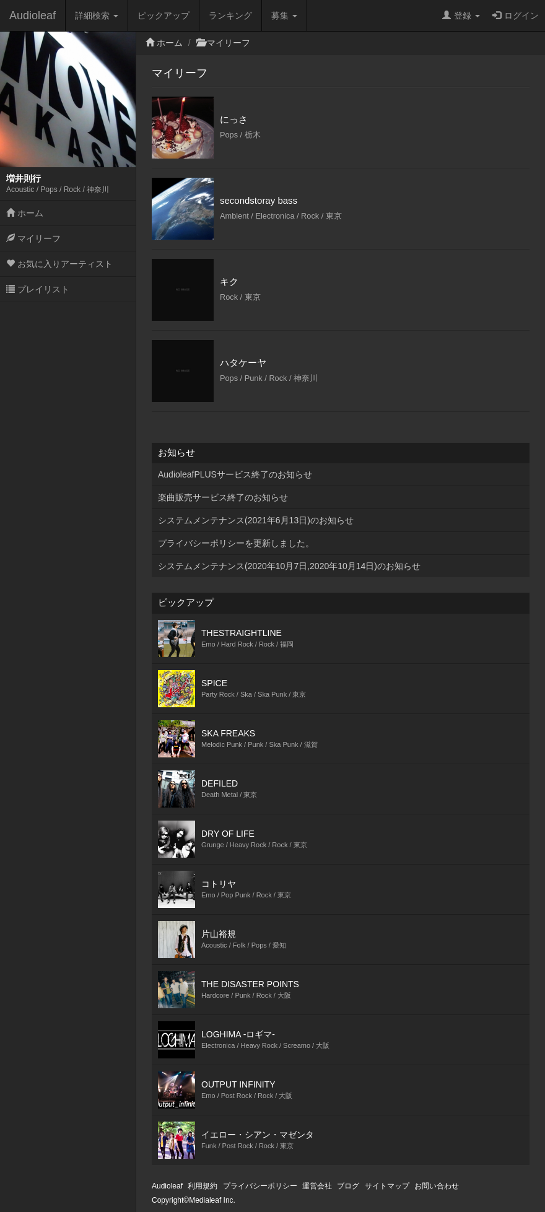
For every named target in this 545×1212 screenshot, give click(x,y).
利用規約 (202, 1186)
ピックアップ (163, 15)
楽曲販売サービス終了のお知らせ (223, 497)
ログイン (515, 15)
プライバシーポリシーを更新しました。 (236, 543)
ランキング (230, 15)
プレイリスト (37, 289)
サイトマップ (387, 1186)
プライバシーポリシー (260, 1186)
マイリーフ (33, 238)
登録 (461, 15)
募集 (284, 15)
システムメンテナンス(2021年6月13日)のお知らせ (256, 520)
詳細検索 (96, 15)
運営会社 (317, 1186)
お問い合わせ (436, 1186)
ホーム (24, 213)
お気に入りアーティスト (59, 264)
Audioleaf (32, 15)
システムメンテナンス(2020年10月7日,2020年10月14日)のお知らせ (289, 566)
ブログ (348, 1186)
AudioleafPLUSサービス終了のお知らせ (235, 474)
